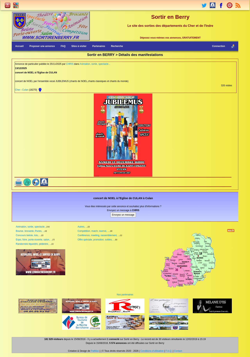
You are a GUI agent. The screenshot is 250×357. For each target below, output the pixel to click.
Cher (17, 89)
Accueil (19, 46)
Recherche (117, 46)
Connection (218, 46)
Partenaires (98, 46)
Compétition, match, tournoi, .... (94, 231)
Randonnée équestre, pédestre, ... (33, 244)
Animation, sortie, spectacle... (95, 64)
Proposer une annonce (42, 46)
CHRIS (69, 64)
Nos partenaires (125, 294)
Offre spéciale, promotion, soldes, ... (96, 239)
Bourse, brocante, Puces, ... (30, 231)
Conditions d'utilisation (152, 351)
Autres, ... (83, 226)
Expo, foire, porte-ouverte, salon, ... (34, 239)
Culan (25, 89)
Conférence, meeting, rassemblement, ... (99, 235)
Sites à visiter (78, 46)
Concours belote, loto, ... (28, 235)
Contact (178, 351)
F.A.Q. (169, 351)
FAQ (63, 46)
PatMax (95, 351)
